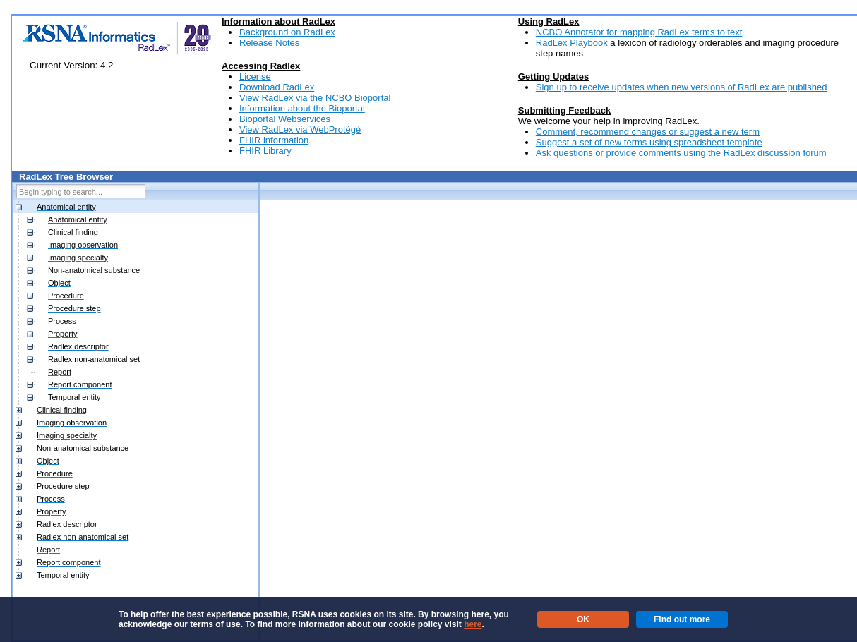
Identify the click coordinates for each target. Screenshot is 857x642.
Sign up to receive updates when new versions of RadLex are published (681, 87)
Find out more (682, 619)
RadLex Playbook (572, 42)
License (255, 76)
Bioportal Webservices (284, 119)
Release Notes (269, 42)
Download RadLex (276, 87)
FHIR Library (265, 150)
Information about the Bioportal (302, 108)
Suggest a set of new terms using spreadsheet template (649, 142)
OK (583, 619)
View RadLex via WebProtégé (300, 129)
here (472, 624)
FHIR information (273, 140)
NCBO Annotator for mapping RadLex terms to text (639, 32)
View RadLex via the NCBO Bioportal (314, 97)
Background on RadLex (287, 32)
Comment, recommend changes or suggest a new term (648, 131)
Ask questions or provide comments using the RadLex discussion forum (681, 152)
